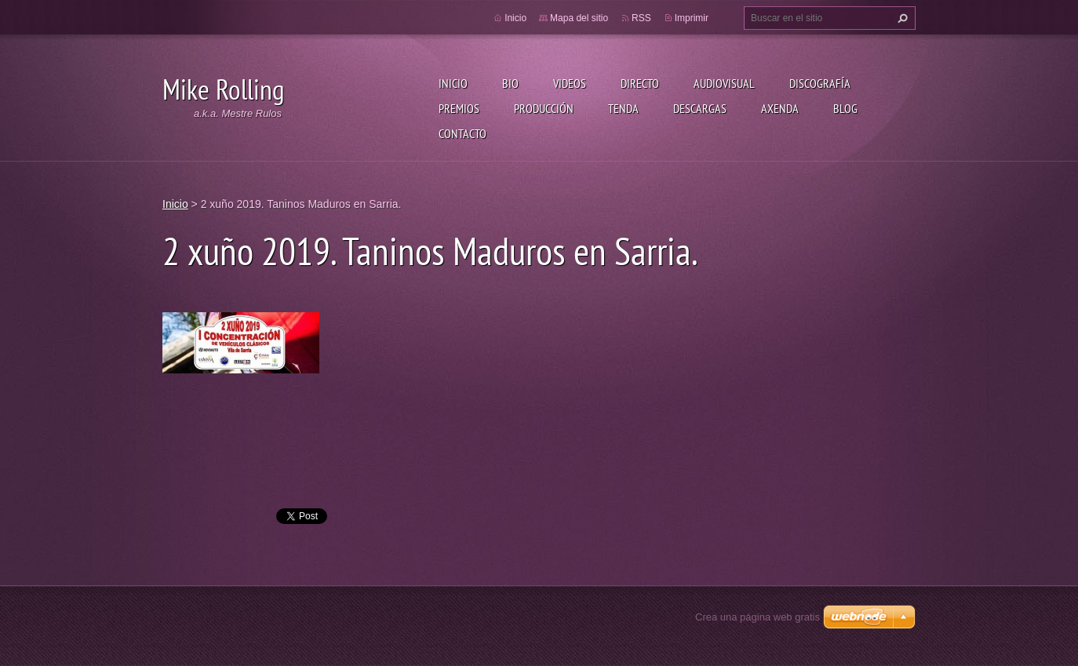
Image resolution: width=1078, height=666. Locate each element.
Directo (640, 83)
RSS (641, 18)
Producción (544, 108)
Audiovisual (724, 83)
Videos (569, 83)
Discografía (819, 83)
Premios (459, 108)
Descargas (700, 108)
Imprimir (691, 18)
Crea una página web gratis (757, 617)
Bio (510, 83)
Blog (845, 108)
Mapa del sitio (579, 18)
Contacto (462, 133)
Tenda (623, 108)
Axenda (780, 108)
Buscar (900, 18)
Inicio (453, 83)
